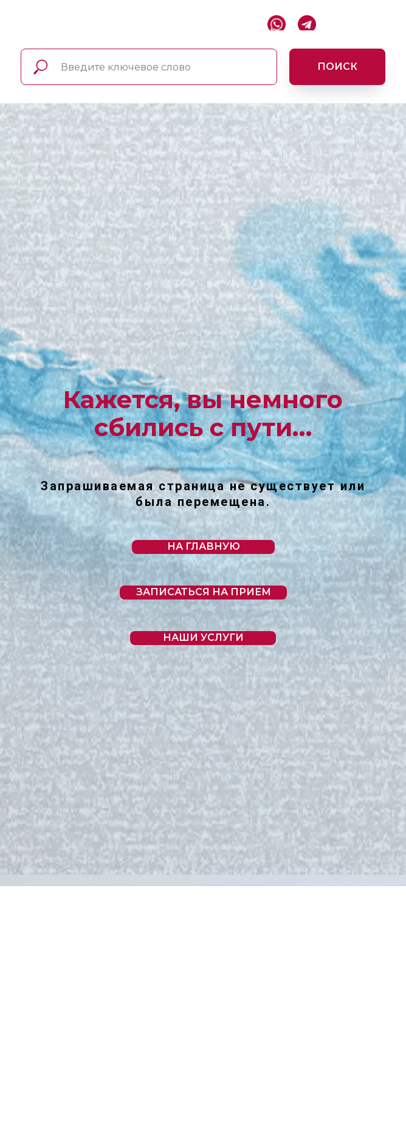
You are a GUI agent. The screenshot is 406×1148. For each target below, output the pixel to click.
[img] (23, 21)
